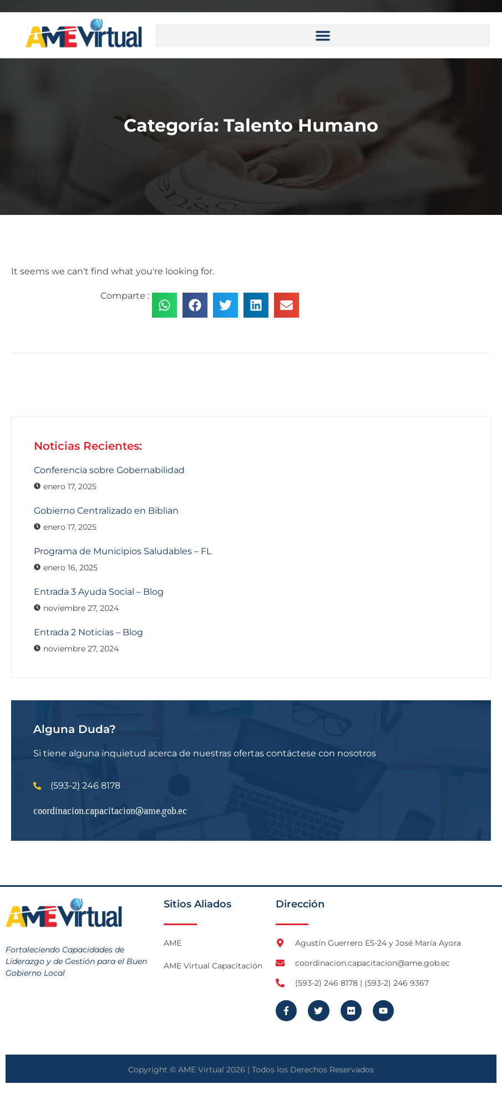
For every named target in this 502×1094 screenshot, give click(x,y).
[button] (322, 35)
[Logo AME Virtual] (84, 33)
